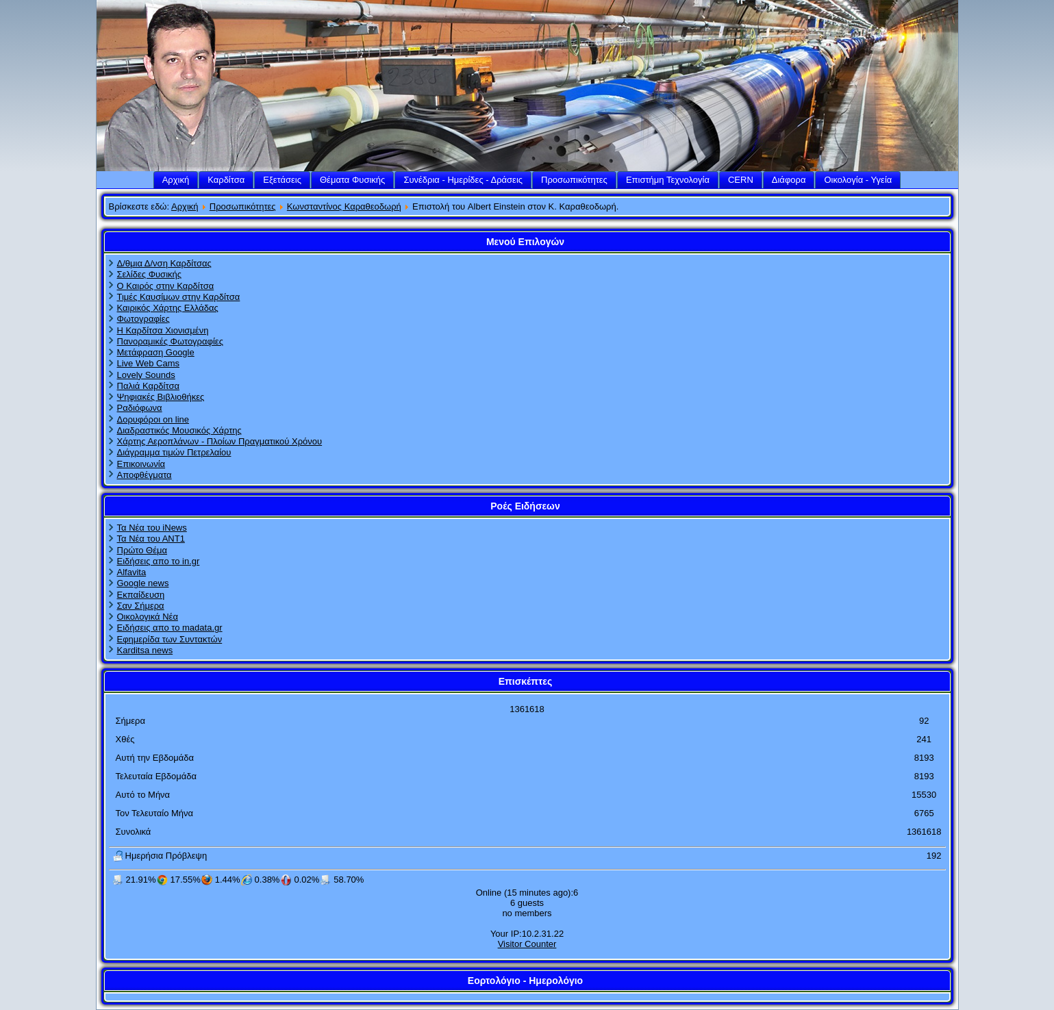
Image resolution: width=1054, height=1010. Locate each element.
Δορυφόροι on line (153, 419)
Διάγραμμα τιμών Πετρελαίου (174, 452)
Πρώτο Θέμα (142, 550)
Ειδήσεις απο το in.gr (158, 561)
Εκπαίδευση (141, 595)
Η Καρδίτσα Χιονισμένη (163, 330)
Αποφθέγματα (144, 475)
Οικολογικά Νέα (147, 616)
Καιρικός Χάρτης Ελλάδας (167, 308)
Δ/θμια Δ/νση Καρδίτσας (164, 263)
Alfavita (132, 572)
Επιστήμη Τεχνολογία (668, 180)
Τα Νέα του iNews (152, 527)
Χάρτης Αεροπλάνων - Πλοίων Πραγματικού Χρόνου (220, 441)
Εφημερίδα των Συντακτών (170, 639)
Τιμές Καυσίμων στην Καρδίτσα (178, 297)
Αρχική (176, 180)
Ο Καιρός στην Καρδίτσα (165, 286)
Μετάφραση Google (156, 352)
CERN (740, 180)
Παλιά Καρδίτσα (148, 386)
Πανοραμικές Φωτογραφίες (170, 341)
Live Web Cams (148, 363)
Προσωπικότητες (574, 180)
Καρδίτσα (226, 180)
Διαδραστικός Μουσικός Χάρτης (179, 430)
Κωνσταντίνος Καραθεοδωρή (344, 206)
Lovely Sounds (146, 375)
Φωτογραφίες (143, 319)
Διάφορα (789, 180)
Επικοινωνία (141, 464)
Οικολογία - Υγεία (858, 180)
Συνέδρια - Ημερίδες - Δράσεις (463, 180)
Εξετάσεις (282, 180)
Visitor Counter (527, 944)
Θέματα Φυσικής (352, 180)
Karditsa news (145, 650)
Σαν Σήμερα (140, 606)
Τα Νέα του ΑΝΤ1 (151, 538)
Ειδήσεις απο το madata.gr (170, 627)
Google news (143, 583)
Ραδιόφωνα (139, 408)
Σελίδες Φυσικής (149, 274)
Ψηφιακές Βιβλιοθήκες (161, 397)
